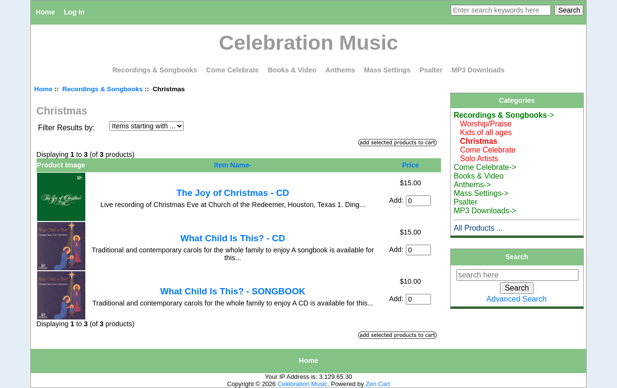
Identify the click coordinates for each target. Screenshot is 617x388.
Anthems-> (472, 184)
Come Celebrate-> (485, 167)
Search (517, 257)
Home (45, 12)
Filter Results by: (66, 128)
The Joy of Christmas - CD (232, 193)
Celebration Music (303, 384)
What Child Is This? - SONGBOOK (232, 291)
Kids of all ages (483, 132)
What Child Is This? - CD (232, 238)
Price (410, 165)
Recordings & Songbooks (102, 89)
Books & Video (292, 70)
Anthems (340, 70)
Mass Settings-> (481, 193)
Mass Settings (387, 70)
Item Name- (233, 165)
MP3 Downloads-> (485, 211)
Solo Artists (476, 158)
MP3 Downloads (478, 70)
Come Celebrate (232, 70)
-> (504, 115)
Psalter (431, 70)
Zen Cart (378, 384)
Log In (74, 12)
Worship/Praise (482, 124)
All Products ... (478, 228)
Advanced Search (516, 299)
